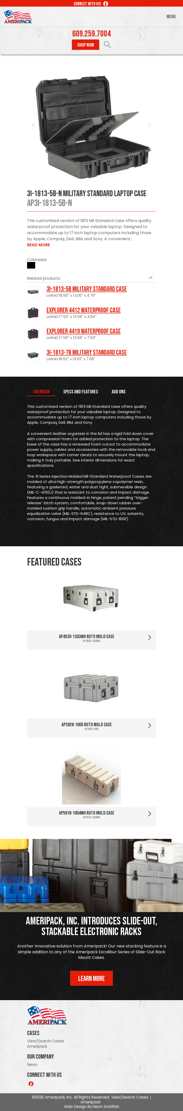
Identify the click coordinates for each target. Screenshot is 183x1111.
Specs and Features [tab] (80, 392)
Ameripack (37, 1046)
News (32, 1064)
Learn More (91, 979)
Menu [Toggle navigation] (171, 17)
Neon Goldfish (106, 1106)
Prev (34, 125)
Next (150, 125)
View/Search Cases (45, 1041)
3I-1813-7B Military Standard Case (87, 353)
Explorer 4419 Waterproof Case (84, 331)
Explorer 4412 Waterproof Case (84, 310)
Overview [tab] (41, 392)
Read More (38, 245)
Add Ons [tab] (119, 392)
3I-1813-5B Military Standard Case (87, 289)
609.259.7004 (91, 34)
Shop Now (85, 45)
